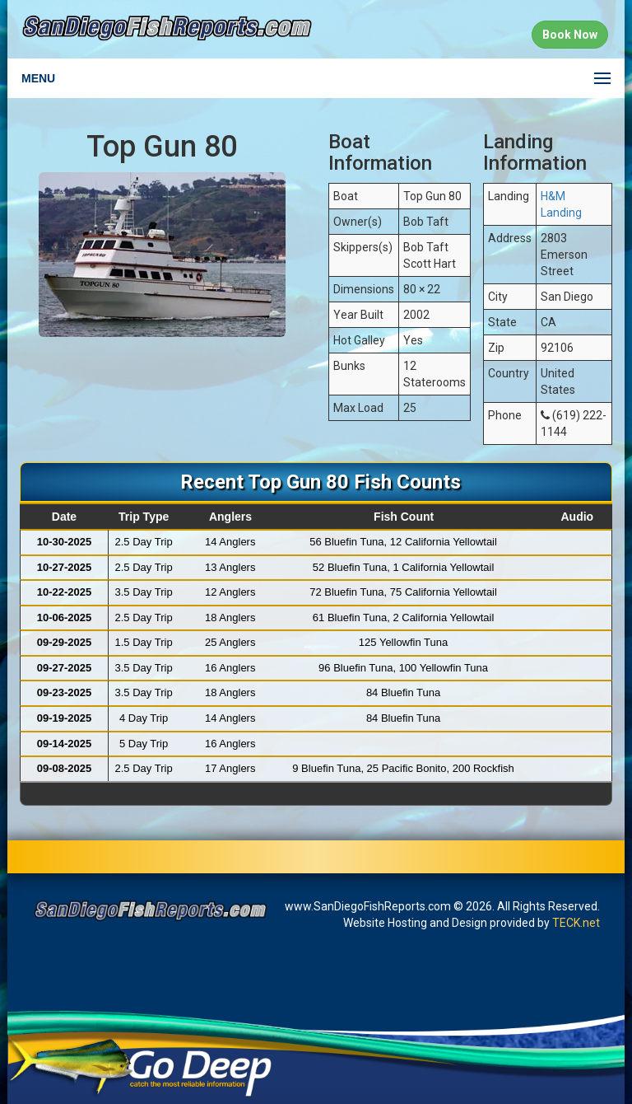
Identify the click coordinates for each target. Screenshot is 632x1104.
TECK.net (576, 922)
